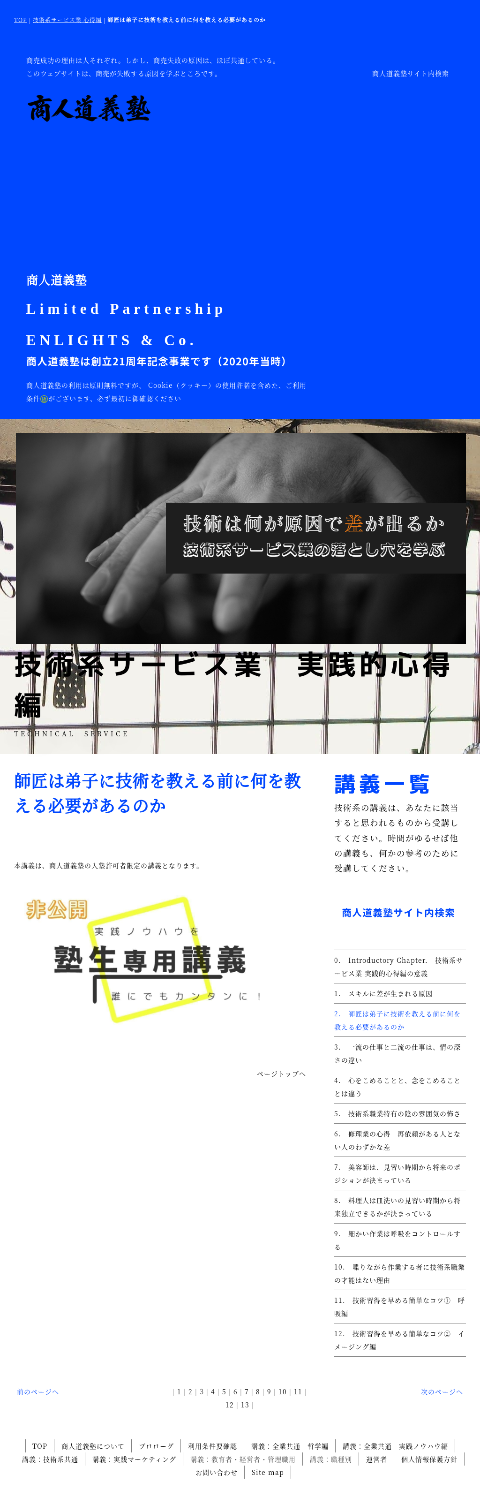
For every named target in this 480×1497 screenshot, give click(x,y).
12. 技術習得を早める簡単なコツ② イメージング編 (399, 1340)
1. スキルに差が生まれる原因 (383, 993)
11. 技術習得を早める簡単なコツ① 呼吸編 (399, 1306)
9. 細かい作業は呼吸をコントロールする (397, 1240)
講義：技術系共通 (50, 1459)
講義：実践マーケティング (134, 1459)
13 (245, 1404)
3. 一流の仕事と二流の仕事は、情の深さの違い (397, 1053)
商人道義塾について (93, 1446)
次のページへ (442, 1391)
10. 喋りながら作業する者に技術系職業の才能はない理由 (399, 1273)
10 (282, 1391)
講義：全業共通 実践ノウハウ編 (395, 1446)
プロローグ (156, 1446)
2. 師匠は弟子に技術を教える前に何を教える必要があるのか (397, 1020)
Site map (268, 1472)
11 (298, 1391)
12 (229, 1404)
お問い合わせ (216, 1472)
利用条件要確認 (212, 1446)
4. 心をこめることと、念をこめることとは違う (397, 1086)
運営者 (376, 1459)
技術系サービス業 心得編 (67, 19)
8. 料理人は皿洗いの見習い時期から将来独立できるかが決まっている (397, 1206)
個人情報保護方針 (429, 1459)
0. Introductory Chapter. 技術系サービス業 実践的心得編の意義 (398, 966)
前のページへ (38, 1391)
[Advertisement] (166, 195)
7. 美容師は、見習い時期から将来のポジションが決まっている (397, 1173)
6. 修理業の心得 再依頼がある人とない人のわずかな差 (397, 1140)
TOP (20, 19)
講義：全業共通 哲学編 (290, 1446)
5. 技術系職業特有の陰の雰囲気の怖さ (397, 1113)
